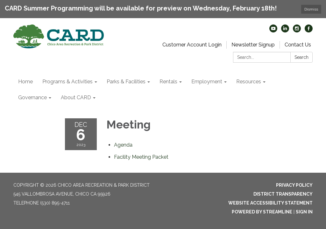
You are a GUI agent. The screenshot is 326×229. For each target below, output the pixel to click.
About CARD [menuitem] (76, 97)
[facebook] (309, 31)
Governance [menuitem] (32, 97)
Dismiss (311, 9)
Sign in (304, 211)
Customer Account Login (192, 45)
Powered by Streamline (262, 211)
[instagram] (297, 31)
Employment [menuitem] (206, 82)
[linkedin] (285, 31)
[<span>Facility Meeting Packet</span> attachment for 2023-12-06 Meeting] (141, 157)
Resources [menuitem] (248, 82)
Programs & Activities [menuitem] (67, 82)
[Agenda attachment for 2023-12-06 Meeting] (123, 145)
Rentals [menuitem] (168, 82)
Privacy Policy (294, 185)
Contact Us (298, 45)
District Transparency (283, 194)
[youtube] (273, 31)
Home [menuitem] (25, 82)
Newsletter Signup (253, 45)
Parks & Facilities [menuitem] (126, 82)
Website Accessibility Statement (270, 202)
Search (301, 57)
